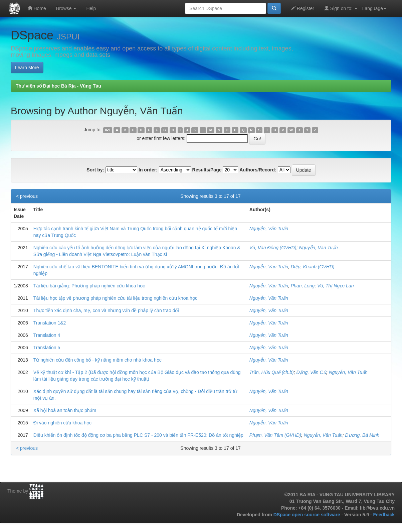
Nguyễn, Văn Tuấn (268, 228)
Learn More (27, 67)
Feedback (384, 514)
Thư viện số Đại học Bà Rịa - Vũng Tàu (58, 86)
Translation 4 (46, 335)
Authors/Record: (257, 169)
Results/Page (207, 169)
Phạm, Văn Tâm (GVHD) (275, 435)
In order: (148, 169)
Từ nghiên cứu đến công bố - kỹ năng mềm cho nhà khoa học (97, 360)
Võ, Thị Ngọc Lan (335, 285)
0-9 (107, 130)
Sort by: (95, 169)
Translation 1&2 (49, 322)
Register (302, 8)
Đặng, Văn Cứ (311, 372)
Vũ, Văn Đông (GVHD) (272, 247)
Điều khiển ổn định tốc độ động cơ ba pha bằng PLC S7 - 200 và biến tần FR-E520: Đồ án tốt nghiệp (138, 435)
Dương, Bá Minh (362, 435)
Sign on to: (340, 8)
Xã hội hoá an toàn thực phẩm (64, 410)
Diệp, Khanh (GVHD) (313, 266)
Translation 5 (46, 347)
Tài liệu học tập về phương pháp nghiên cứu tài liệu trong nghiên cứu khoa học (115, 298)
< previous (27, 196)
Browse (66, 8)
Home (37, 8)
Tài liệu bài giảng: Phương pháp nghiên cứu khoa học (89, 285)
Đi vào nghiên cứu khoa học (62, 422)
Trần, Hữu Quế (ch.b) (271, 372)
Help (91, 8)
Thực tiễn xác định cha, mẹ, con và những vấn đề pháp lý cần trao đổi (106, 310)
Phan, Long (303, 285)
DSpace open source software (307, 514)
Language (374, 8)
